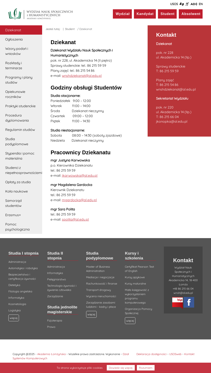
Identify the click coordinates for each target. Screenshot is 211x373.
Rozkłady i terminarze (13, 65)
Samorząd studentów (13, 203)
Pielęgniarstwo (56, 279)
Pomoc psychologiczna (17, 226)
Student (168, 14)
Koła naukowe (16, 191)
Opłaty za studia (18, 182)
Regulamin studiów (20, 129)
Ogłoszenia (14, 39)
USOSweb (175, 354)
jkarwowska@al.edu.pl (79, 175)
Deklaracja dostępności (151, 354)
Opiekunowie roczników (15, 94)
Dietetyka (14, 285)
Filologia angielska (20, 291)
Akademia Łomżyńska (51, 354)
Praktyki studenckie (20, 106)
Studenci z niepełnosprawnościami (23, 170)
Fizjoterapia (54, 320)
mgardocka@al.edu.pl (79, 200)
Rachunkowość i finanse (101, 283)
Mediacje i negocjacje (100, 277)
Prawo (51, 326)
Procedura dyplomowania (17, 117)
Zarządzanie (55, 296)
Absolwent (191, 14)
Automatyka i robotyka (23, 268)
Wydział (123, 14)
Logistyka (14, 310)
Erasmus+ (13, 215)
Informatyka (16, 297)
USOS (174, 4)
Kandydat (145, 14)
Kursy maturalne (135, 283)
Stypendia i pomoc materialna (19, 155)
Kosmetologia (17, 304)
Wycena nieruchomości (101, 296)
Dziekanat (13, 30)
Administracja (17, 261)
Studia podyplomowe (16, 141)
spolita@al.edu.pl (75, 219)
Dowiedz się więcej (121, 367)
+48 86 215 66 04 (183, 288)
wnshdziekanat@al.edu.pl (82, 75)
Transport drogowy (98, 290)
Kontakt (189, 354)
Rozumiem (145, 367)
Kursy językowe (135, 277)
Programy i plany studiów (18, 79)
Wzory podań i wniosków (16, 51)
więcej (91, 314)
